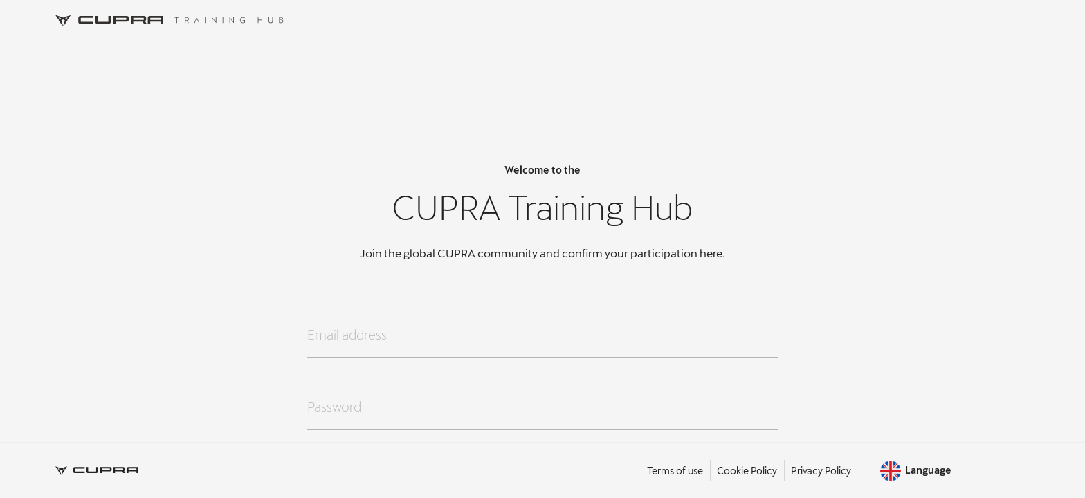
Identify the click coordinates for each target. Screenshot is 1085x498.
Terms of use (675, 471)
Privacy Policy (821, 471)
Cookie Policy (747, 471)
